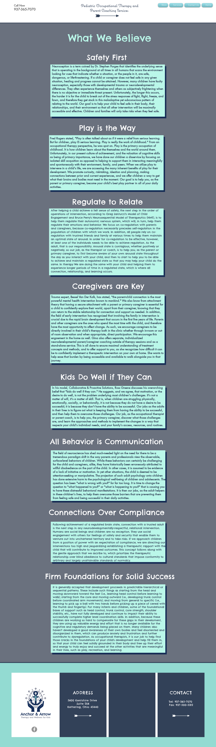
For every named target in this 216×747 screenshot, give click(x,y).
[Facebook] (34, 729)
